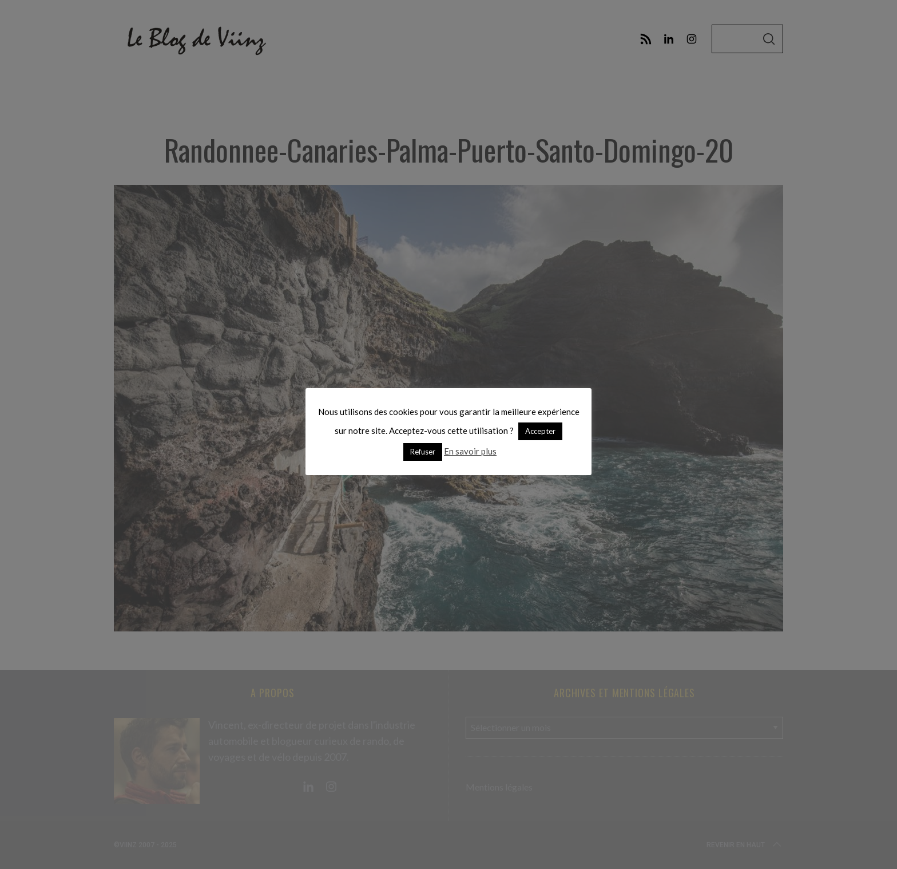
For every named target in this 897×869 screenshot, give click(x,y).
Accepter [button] (540, 431)
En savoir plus (470, 451)
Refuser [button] (422, 451)
